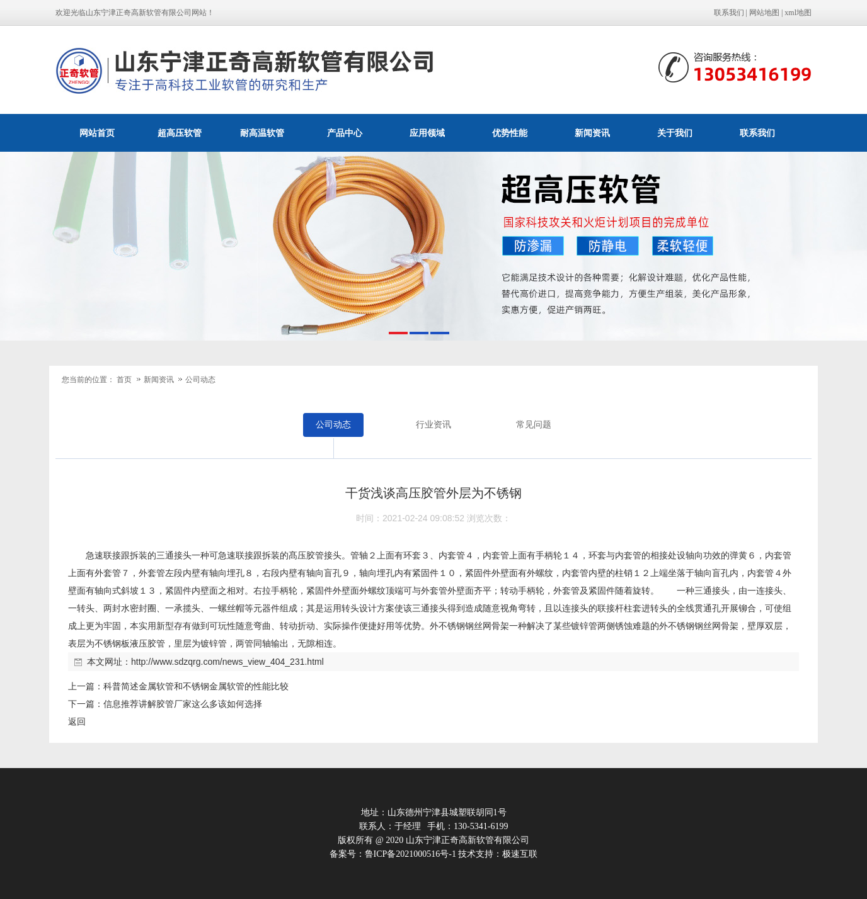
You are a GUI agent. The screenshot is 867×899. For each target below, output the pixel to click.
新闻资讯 (592, 133)
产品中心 (344, 133)
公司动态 (200, 379)
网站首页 (97, 133)
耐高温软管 (262, 133)
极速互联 (519, 854)
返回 (77, 721)
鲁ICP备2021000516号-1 (410, 854)
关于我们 (674, 133)
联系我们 (729, 12)
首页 (124, 379)
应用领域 (427, 133)
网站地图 (764, 12)
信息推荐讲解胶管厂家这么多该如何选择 (182, 704)
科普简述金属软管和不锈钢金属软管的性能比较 (196, 686)
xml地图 (798, 12)
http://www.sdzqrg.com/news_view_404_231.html (227, 662)
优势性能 (509, 133)
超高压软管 (180, 133)
